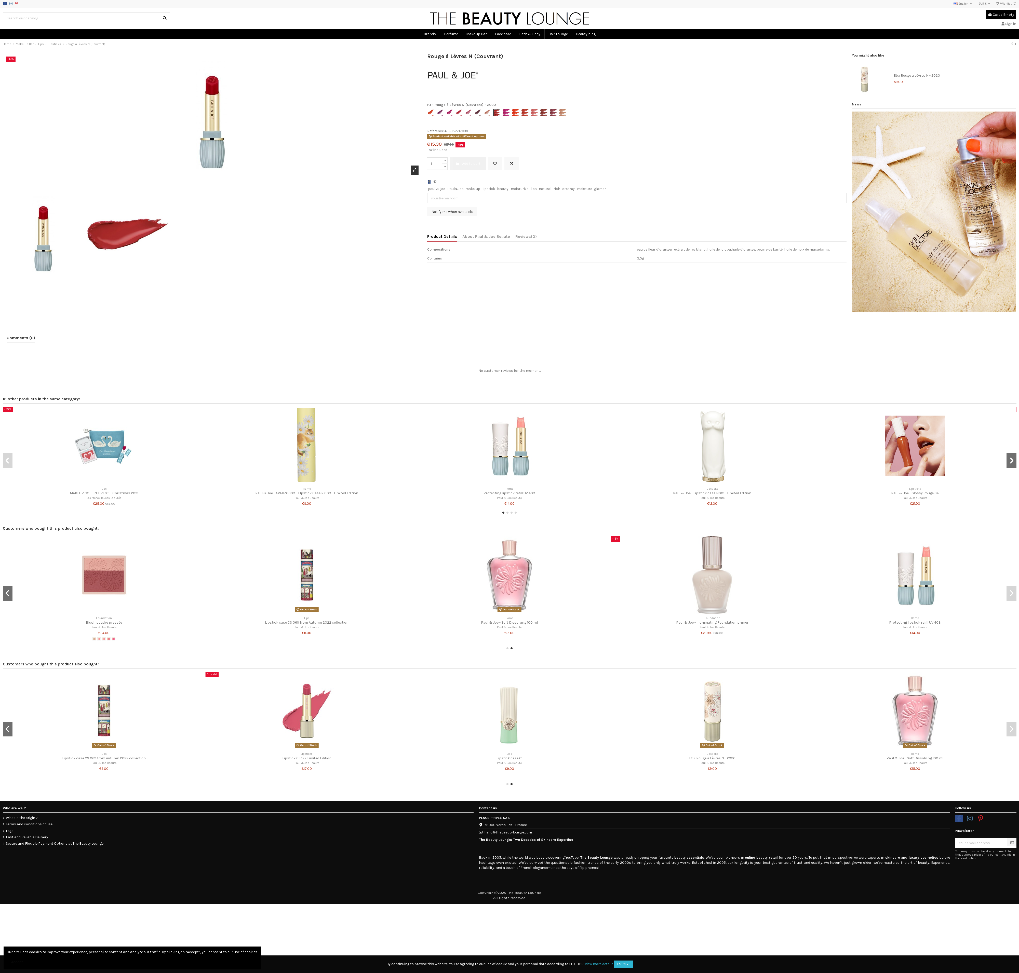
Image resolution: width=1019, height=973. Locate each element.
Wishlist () (1006, 3)
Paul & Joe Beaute (306, 498)
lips (534, 189)
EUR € (984, 3)
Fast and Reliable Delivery (27, 837)
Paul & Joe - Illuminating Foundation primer (712, 622)
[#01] (94, 638)
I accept (623, 964)
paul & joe (436, 189)
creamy (568, 189)
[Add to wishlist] (495, 163)
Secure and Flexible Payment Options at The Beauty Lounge (54, 843)
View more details (599, 964)
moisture (584, 189)
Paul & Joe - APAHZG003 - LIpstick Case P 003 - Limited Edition (306, 493)
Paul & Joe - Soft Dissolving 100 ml (509, 622)
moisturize (519, 189)
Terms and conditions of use (29, 824)
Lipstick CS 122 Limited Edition (306, 758)
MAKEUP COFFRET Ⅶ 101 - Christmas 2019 (104, 493)
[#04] (99, 638)
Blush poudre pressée (104, 622)
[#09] (113, 638)
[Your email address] (981, 843)
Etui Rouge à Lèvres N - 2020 (917, 75)
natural (545, 189)
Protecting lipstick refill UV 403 (509, 493)
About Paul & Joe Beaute (486, 236)
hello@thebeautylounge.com (508, 832)
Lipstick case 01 (509, 758)
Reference (435, 131)
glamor (600, 189)
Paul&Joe (455, 189)
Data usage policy (49, 3)
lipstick (488, 189)
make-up (472, 189)
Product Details (442, 236)
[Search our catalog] (164, 18)
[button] (503, 513)
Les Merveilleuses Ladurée (104, 498)
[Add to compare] (511, 163)
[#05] (103, 638)
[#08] (108, 638)
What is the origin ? (22, 818)
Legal (10, 831)
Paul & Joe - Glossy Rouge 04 (915, 493)
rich (557, 189)
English (963, 3)
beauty (502, 189)
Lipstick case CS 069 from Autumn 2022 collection (306, 622)
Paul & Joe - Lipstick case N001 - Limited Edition (712, 493)
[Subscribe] (1012, 842)
